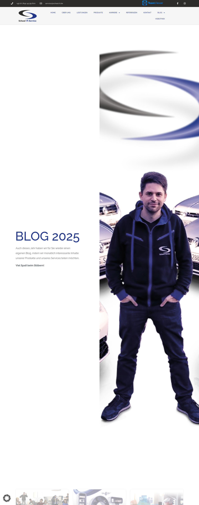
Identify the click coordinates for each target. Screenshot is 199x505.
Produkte (98, 13)
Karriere (114, 12)
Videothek (160, 19)
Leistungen (82, 13)
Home (53, 13)
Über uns (66, 13)
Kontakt (147, 13)
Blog (161, 12)
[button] (7, 498)
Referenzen (131, 13)
